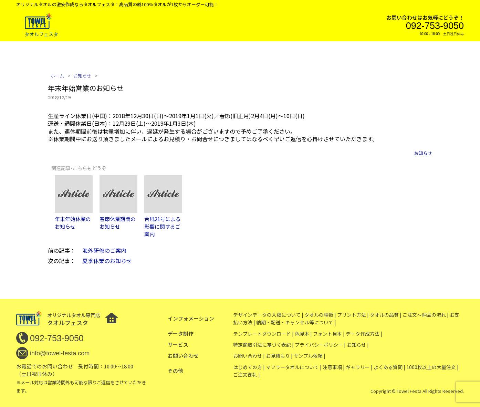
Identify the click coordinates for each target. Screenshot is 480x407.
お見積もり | (279, 355)
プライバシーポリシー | (320, 344)
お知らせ (423, 153)
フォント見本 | (329, 333)
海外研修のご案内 (104, 250)
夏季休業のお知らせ (107, 261)
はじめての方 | (249, 367)
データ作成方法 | (364, 333)
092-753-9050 (435, 26)
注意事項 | (334, 367)
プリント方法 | (353, 314)
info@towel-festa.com (60, 353)
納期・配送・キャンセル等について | (296, 322)
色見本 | (303, 333)
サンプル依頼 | (309, 355)
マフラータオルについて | (294, 367)
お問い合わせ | (249, 355)
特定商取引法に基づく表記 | (263, 344)
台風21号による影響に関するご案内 (162, 226)
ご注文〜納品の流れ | (426, 314)
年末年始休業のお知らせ (73, 222)
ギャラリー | (359, 367)
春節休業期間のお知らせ (118, 222)
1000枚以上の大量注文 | (432, 367)
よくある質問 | (389, 367)
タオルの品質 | (385, 314)
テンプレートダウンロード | (263, 333)
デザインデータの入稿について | (268, 314)
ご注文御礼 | (246, 374)
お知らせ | (358, 344)
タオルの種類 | (320, 314)
